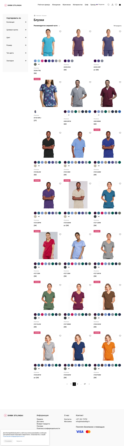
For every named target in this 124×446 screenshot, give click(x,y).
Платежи (40, 426)
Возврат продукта (43, 424)
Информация (43, 415)
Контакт (79, 415)
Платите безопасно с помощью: (90, 427)
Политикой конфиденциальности (14, 436)
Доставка (40, 421)
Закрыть (19, 441)
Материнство (78, 5)
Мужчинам (67, 5)
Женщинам (56, 5)
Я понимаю (8, 441)
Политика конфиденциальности (48, 428)
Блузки (44, 15)
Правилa (40, 419)
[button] (47, 25)
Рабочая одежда (44, 5)
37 (85, 395)
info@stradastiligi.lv (83, 421)
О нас (66, 415)
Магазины (68, 421)
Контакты (67, 419)
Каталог (39, 15)
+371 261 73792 (81, 419)
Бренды (93, 5)
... (81, 395)
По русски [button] (100, 4)
